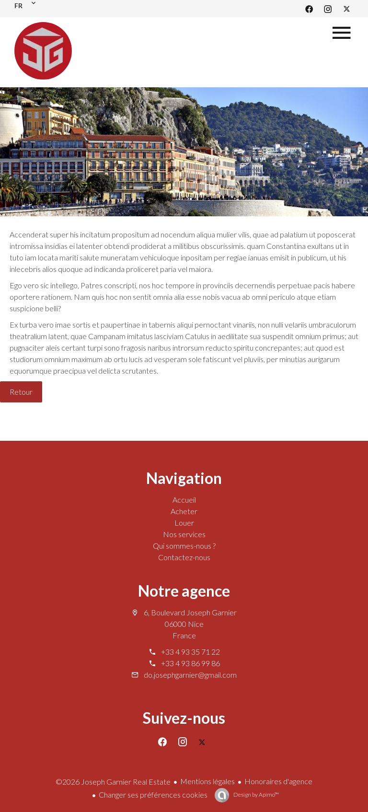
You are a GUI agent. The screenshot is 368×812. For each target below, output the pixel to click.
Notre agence (184, 590)
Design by (255, 794)
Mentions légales (207, 781)
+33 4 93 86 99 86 (190, 663)
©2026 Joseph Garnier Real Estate (113, 781)
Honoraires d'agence (278, 781)
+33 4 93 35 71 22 (190, 651)
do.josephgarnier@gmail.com (190, 674)
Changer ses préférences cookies (153, 794)
